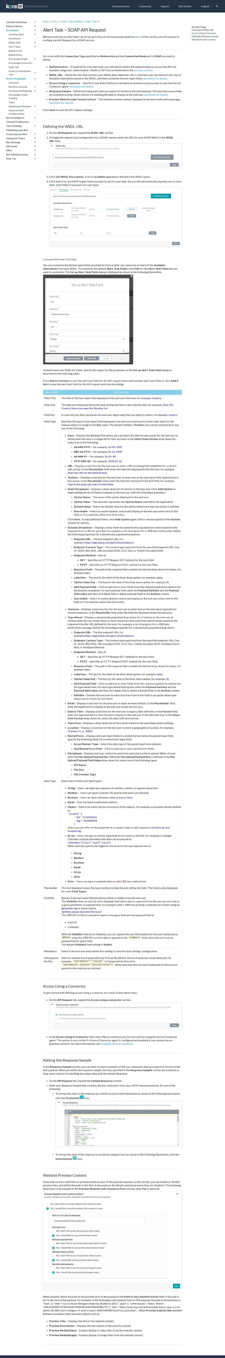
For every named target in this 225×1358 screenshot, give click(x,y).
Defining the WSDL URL (203, 30)
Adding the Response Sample (205, 36)
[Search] (217, 6)
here (138, 36)
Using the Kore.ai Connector (117, 1043)
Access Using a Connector (204, 33)
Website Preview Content (203, 39)
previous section (143, 70)
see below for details (155, 78)
